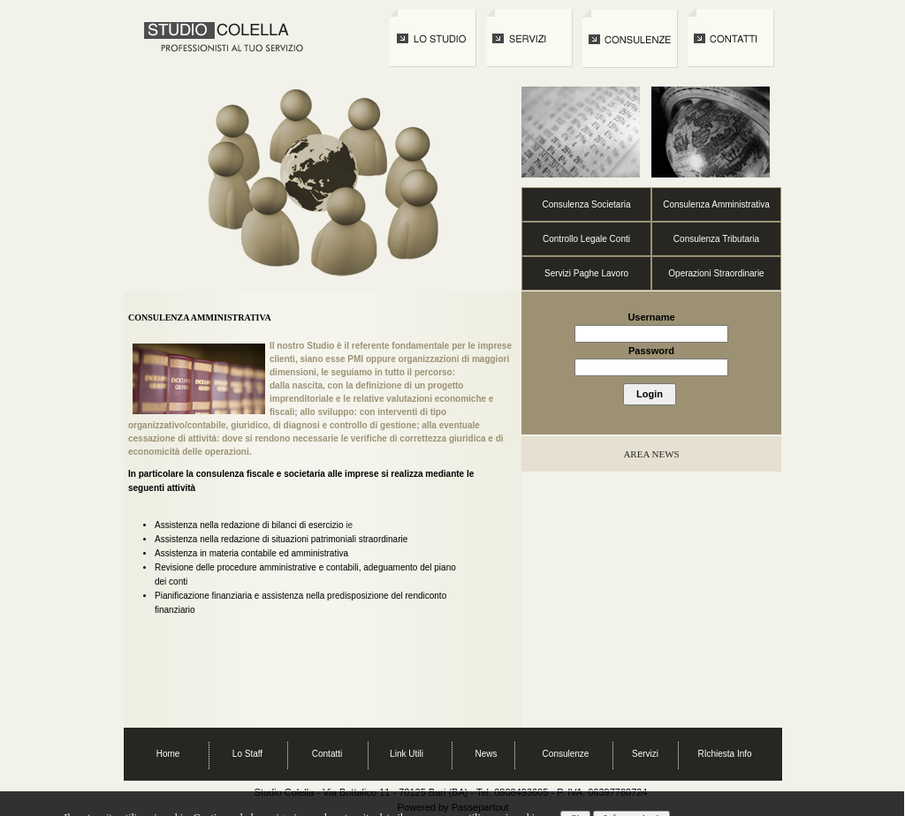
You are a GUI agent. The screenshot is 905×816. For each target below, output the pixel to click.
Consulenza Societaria (586, 204)
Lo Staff (247, 754)
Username (650, 317)
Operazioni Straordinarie (716, 273)
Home (168, 754)
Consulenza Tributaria (716, 239)
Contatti (327, 754)
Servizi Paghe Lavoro (586, 273)
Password (651, 350)
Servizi (645, 754)
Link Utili (406, 754)
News (486, 754)
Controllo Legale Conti (586, 239)
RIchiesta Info (724, 754)
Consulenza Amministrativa (716, 204)
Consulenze (566, 754)
